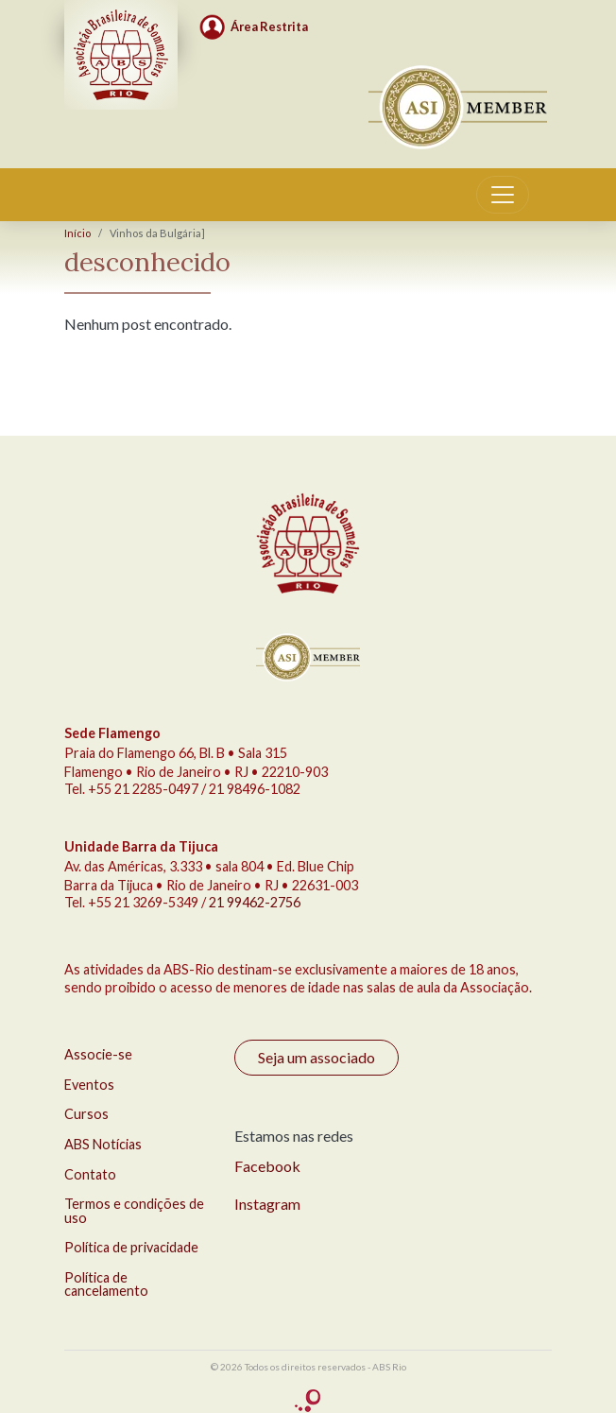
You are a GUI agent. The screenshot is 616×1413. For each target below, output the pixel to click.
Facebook (267, 1166)
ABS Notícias (103, 1144)
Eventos (89, 1085)
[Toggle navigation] (502, 195)
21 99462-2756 (254, 902)
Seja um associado (316, 1057)
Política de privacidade (131, 1247)
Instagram (267, 1204)
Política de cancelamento (106, 1284)
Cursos (86, 1114)
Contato (90, 1174)
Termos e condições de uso (134, 1210)
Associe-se (98, 1054)
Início (77, 233)
